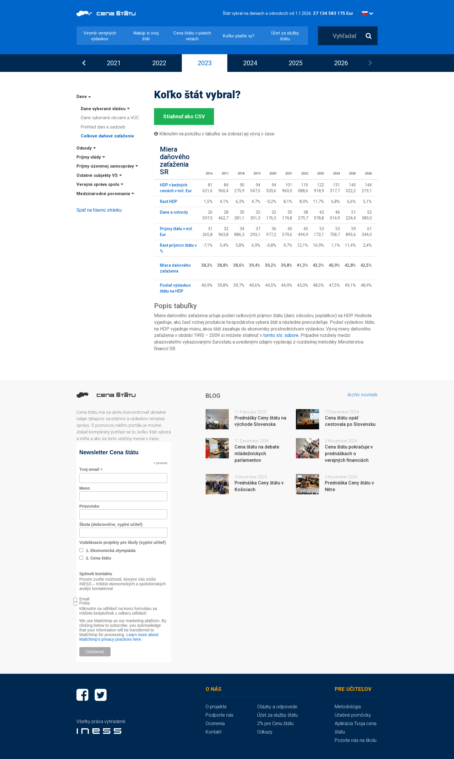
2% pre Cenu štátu (275, 723)
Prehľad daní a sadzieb (103, 127)
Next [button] (370, 63)
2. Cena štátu (98, 558)
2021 (114, 63)
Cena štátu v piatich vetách (192, 35)
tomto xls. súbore (281, 335)
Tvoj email (91, 469)
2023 (205, 63)
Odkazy (264, 732)
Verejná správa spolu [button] (99, 184)
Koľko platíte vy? (239, 36)
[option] (113, 63)
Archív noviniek (362, 394)
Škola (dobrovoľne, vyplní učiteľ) (110, 524)
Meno (84, 488)
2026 (341, 63)
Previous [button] (84, 63)
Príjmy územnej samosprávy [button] (107, 166)
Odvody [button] (86, 148)
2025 (296, 63)
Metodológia (348, 706)
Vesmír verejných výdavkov (99, 35)
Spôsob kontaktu (95, 573)
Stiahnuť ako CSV (184, 116)
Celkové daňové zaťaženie (107, 136)
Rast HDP (168, 201)
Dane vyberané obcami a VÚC (110, 117)
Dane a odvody (174, 212)
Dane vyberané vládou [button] (105, 108)
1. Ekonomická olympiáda (111, 550)
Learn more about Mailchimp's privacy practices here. (118, 637)
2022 (159, 63)
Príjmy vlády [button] (90, 157)
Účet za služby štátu (285, 35)
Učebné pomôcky (353, 715)
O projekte (216, 706)
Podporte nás (219, 715)
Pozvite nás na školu (355, 740)
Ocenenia (215, 723)
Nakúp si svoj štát (146, 35)
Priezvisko (89, 506)
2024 (250, 63)
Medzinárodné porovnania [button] (105, 193)
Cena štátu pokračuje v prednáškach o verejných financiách (349, 453)
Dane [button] (83, 96)
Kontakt (213, 732)
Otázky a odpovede (277, 706)
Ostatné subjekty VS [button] (99, 175)
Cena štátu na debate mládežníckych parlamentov (257, 453)
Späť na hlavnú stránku (99, 210)
